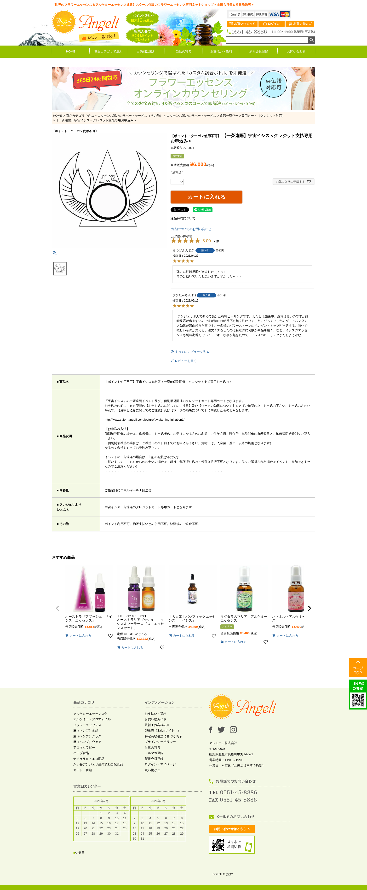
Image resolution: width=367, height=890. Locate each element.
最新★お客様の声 (157, 725)
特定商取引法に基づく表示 (163, 736)
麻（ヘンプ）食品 (85, 730)
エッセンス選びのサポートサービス (191, 115)
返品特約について (183, 218)
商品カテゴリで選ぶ (108, 51)
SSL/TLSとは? (223, 874)
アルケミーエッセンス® (90, 713)
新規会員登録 (258, 51)
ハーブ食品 (81, 753)
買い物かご (152, 770)
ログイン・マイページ (160, 764)
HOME (70, 51)
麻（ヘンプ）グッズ (87, 736)
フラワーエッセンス (87, 725)
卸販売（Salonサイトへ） (163, 730)
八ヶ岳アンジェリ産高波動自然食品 (98, 764)
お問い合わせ (296, 51)
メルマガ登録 (154, 753)
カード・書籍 (82, 770)
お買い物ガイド (155, 719)
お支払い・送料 (221, 51)
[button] (57, 608)
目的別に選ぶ (146, 51)
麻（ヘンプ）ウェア (87, 742)
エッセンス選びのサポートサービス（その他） (130, 115)
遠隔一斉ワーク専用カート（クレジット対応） (252, 115)
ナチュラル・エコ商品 (88, 759)
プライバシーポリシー (160, 742)
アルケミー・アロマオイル (92, 719)
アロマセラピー (84, 747)
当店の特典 (183, 51)
